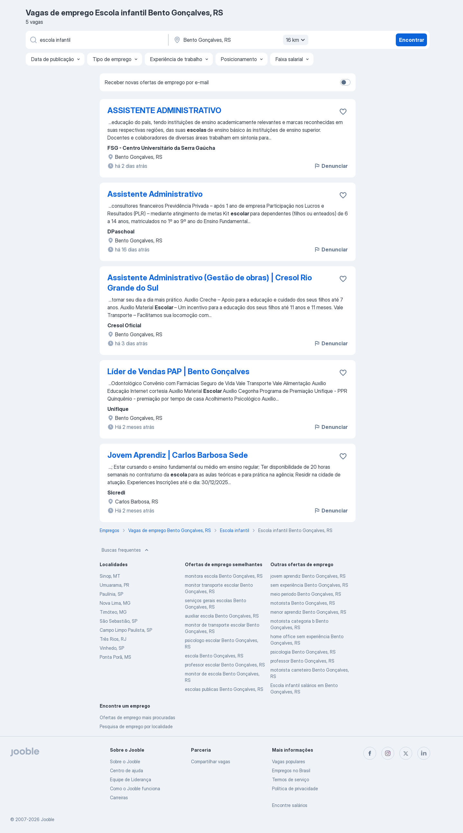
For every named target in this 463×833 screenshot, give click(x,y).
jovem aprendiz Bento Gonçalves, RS (308, 576)
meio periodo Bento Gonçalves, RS (305, 594)
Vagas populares (288, 761)
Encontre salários (289, 805)
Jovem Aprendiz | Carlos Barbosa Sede (177, 455)
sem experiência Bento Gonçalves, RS (309, 585)
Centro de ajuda (126, 770)
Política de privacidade (295, 788)
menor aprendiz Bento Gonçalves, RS (308, 612)
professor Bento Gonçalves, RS (302, 661)
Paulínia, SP (111, 594)
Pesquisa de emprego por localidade (136, 726)
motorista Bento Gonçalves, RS (302, 603)
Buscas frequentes (126, 550)
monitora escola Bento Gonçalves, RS (224, 576)
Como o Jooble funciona (135, 788)
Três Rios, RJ (113, 639)
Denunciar (331, 166)
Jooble (47, 819)
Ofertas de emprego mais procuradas (137, 717)
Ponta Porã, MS (115, 657)
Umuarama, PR (114, 585)
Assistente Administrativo (155, 194)
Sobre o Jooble (125, 761)
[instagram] (387, 753)
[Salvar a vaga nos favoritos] (343, 111)
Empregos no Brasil (291, 770)
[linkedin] (423, 753)
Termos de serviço (290, 779)
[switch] (345, 82)
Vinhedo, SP (112, 648)
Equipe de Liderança (130, 779)
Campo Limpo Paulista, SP (126, 630)
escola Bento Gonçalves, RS (214, 655)
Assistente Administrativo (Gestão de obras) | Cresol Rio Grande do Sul (209, 283)
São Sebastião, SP (118, 621)
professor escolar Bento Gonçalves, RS (225, 664)
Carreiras (119, 797)
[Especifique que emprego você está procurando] (96, 40)
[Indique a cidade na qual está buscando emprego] (240, 40)
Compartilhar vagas (210, 761)
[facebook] (369, 753)
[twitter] (405, 753)
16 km (296, 40)
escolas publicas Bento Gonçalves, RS (224, 689)
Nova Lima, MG (115, 603)
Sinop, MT (110, 576)
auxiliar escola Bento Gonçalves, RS (222, 616)
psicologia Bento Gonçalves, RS (303, 652)
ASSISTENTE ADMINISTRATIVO (164, 110)
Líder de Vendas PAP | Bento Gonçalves (178, 371)
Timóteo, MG (113, 612)
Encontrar (411, 40)
